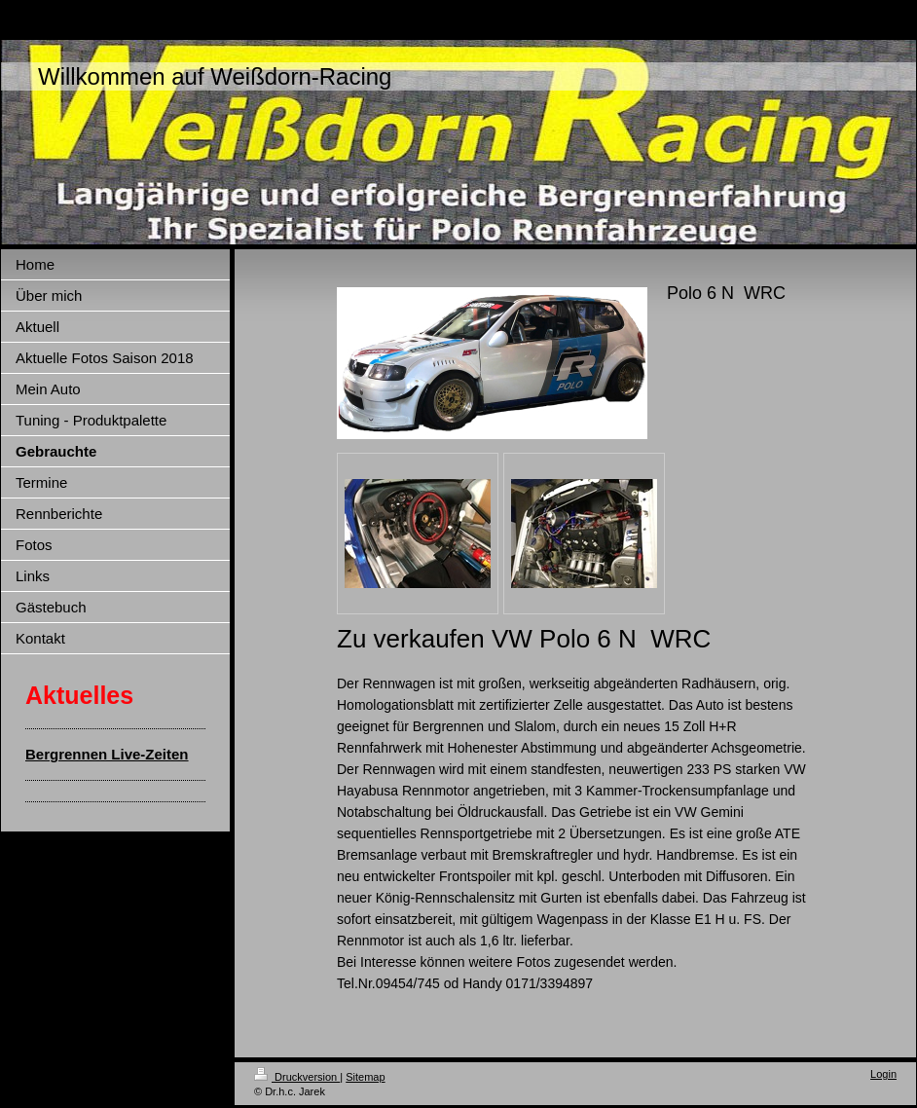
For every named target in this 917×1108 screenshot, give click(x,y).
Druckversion (297, 1077)
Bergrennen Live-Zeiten (107, 754)
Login (883, 1074)
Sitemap (365, 1077)
